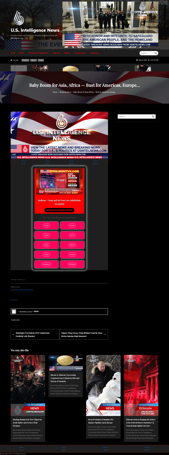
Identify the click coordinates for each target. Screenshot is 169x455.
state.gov (72, 245)
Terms (23, 164)
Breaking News (15, 320)
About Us (56, 53)
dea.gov (72, 254)
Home (13, 53)
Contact (95, 161)
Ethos (22, 53)
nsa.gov (46, 235)
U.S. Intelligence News (35, 30)
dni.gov (46, 225)
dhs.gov (46, 254)
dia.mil (72, 235)
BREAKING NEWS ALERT (59, 210)
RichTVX (95, 164)
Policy (47, 164)
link (24, 279)
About (71, 161)
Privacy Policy (80, 53)
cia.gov (72, 225)
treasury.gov (46, 264)
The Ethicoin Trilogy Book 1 (38, 53)
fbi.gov (46, 245)
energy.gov (72, 264)
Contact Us (94, 53)
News (41, 60)
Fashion (25, 60)
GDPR (105, 450)
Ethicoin (67, 53)
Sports (33, 60)
